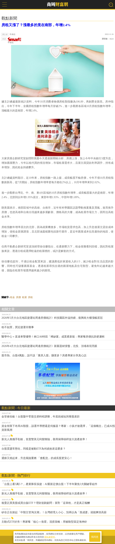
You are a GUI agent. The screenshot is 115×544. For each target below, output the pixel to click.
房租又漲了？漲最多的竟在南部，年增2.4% (36, 25)
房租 (30, 297)
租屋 (24, 297)
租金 (12, 297)
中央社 (14, 41)
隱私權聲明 (49, 536)
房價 (18, 297)
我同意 (94, 536)
